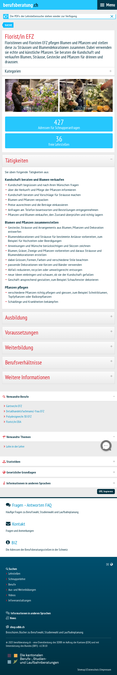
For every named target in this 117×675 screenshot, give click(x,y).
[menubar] (107, 5)
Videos (11, 595)
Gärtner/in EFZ (14, 406)
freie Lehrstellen (59, 140)
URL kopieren (106, 491)
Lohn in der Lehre (15, 446)
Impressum (106, 669)
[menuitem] (109, 564)
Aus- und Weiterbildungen (22, 590)
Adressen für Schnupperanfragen (59, 123)
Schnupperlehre (16, 579)
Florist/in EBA (13, 422)
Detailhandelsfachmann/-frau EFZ (25, 411)
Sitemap (81, 669)
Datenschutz (93, 669)
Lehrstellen (14, 573)
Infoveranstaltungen (19, 600)
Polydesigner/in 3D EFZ (19, 416)
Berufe (12, 584)
